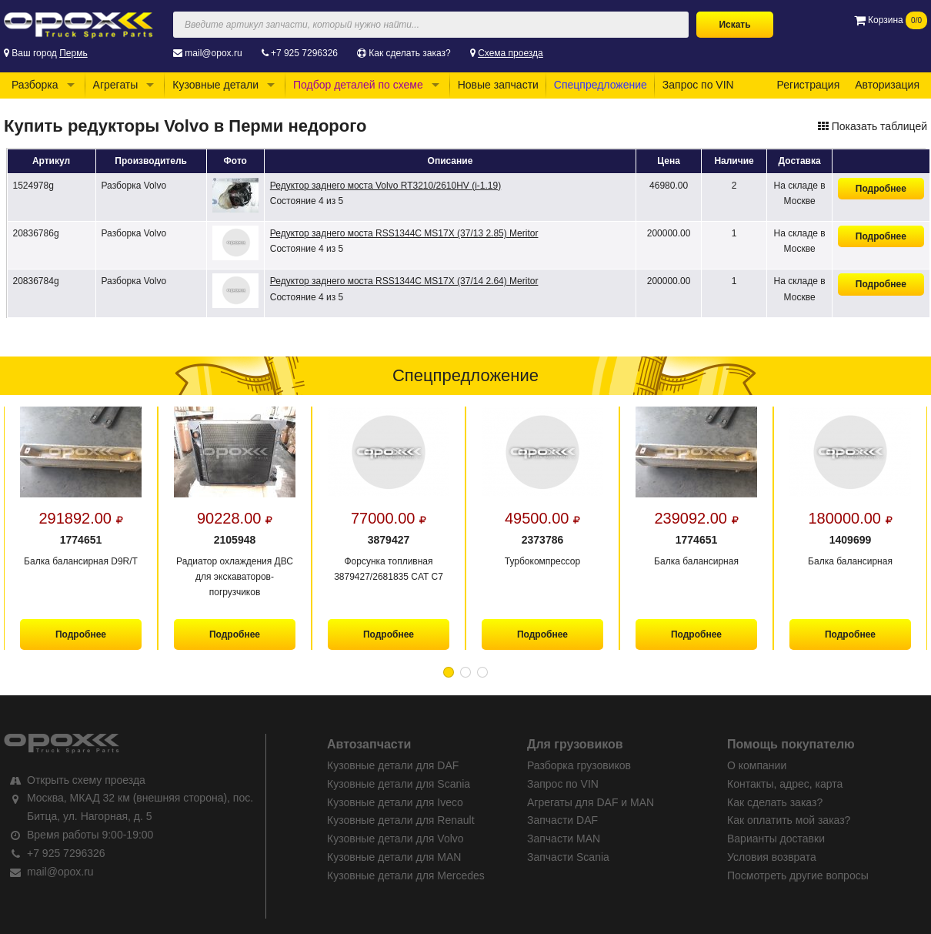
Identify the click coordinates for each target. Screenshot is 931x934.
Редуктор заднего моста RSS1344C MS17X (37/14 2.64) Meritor (404, 281)
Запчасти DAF (562, 820)
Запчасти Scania (568, 857)
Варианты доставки (776, 838)
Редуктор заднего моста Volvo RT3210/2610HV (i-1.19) (385, 185)
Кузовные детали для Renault (401, 820)
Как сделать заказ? (409, 53)
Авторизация (887, 85)
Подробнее (881, 188)
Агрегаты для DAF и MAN (590, 802)
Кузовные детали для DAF (393, 765)
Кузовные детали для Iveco (395, 802)
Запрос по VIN (698, 85)
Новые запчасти (498, 85)
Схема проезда (510, 53)
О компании (756, 765)
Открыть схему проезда (86, 780)
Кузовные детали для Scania (398, 784)
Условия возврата (771, 857)
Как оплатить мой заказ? (788, 820)
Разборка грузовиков (579, 765)
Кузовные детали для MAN (394, 857)
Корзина (890, 20)
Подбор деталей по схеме (358, 85)
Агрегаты (115, 85)
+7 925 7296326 (304, 53)
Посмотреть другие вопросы (798, 875)
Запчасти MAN (563, 838)
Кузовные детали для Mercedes (406, 875)
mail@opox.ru (213, 53)
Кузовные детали (215, 85)
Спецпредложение (600, 85)
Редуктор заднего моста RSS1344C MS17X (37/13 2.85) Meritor (404, 233)
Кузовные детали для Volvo (395, 838)
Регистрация (807, 85)
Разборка (35, 85)
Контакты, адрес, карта (785, 784)
